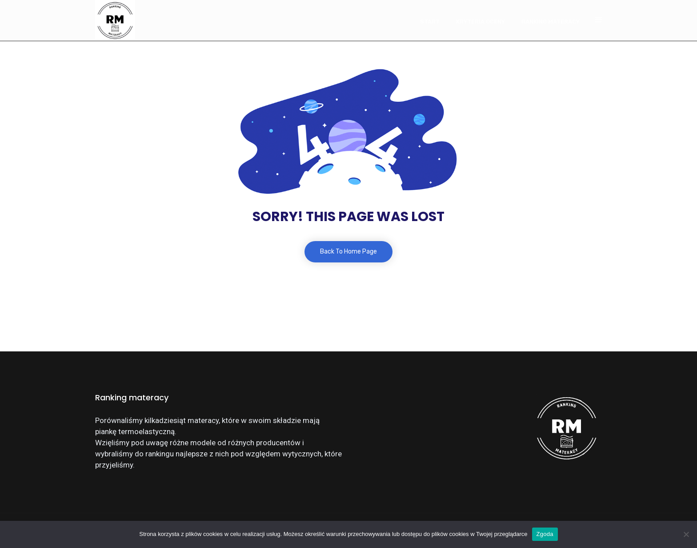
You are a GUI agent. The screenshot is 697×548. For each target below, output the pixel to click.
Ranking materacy (550, 21)
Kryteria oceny (480, 21)
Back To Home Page (348, 251)
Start (430, 21)
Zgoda (545, 534)
